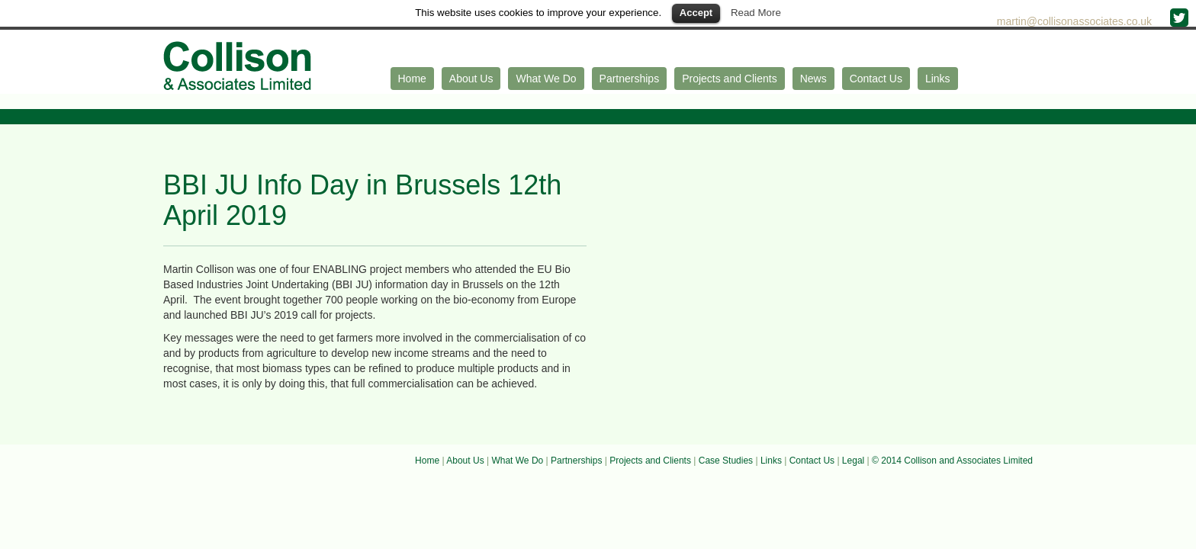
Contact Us (876, 78)
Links (937, 78)
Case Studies (726, 460)
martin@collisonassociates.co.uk (1076, 21)
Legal (853, 460)
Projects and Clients (729, 78)
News (813, 78)
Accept (696, 12)
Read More (756, 12)
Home (412, 78)
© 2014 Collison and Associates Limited (952, 460)
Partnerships (630, 78)
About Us (471, 78)
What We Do (546, 78)
